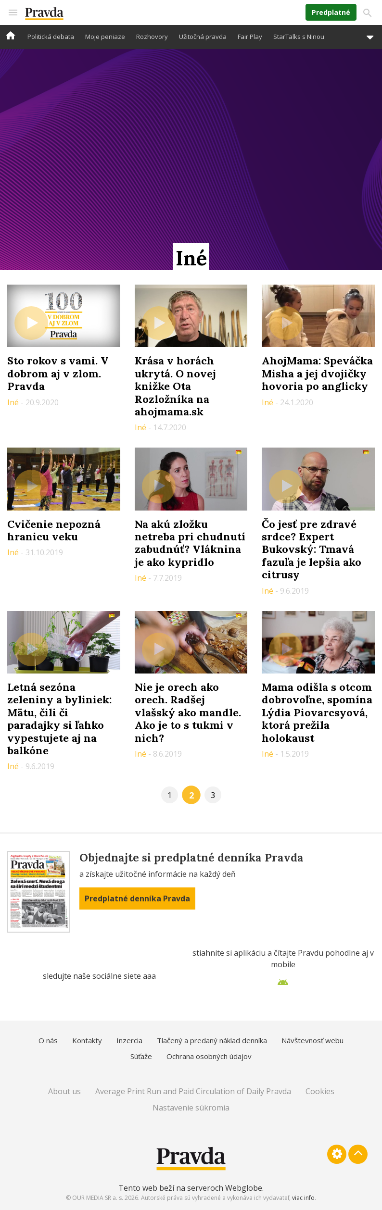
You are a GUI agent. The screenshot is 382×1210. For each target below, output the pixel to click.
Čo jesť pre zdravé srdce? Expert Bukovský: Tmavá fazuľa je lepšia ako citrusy (311, 549)
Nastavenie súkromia (191, 1107)
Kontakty (87, 1040)
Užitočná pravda (203, 36)
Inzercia (129, 1040)
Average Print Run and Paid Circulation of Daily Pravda (193, 1091)
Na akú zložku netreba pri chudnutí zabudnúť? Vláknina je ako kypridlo (190, 543)
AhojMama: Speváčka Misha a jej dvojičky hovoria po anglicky (317, 373)
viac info (303, 1198)
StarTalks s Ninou (298, 36)
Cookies (320, 1091)
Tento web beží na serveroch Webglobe (190, 1188)
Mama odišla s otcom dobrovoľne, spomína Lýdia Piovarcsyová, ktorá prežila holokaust (317, 712)
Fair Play (250, 36)
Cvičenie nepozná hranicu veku (54, 530)
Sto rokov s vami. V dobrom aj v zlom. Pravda (57, 373)
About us (64, 1091)
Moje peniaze (105, 36)
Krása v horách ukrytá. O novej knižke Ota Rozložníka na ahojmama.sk (175, 386)
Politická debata (50, 36)
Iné (14, 402)
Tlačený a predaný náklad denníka (212, 1040)
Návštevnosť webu (312, 1040)
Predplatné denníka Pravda (137, 898)
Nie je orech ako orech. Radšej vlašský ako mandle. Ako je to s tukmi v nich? (188, 712)
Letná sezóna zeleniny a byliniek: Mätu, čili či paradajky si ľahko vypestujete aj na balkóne (59, 718)
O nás (48, 1040)
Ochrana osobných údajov (209, 1056)
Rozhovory (152, 36)
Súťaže (141, 1056)
